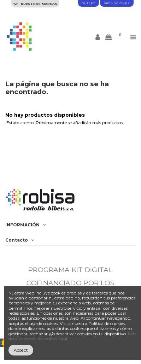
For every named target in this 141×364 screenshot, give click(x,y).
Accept (21, 350)
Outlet (88, 3)
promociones (117, 3)
